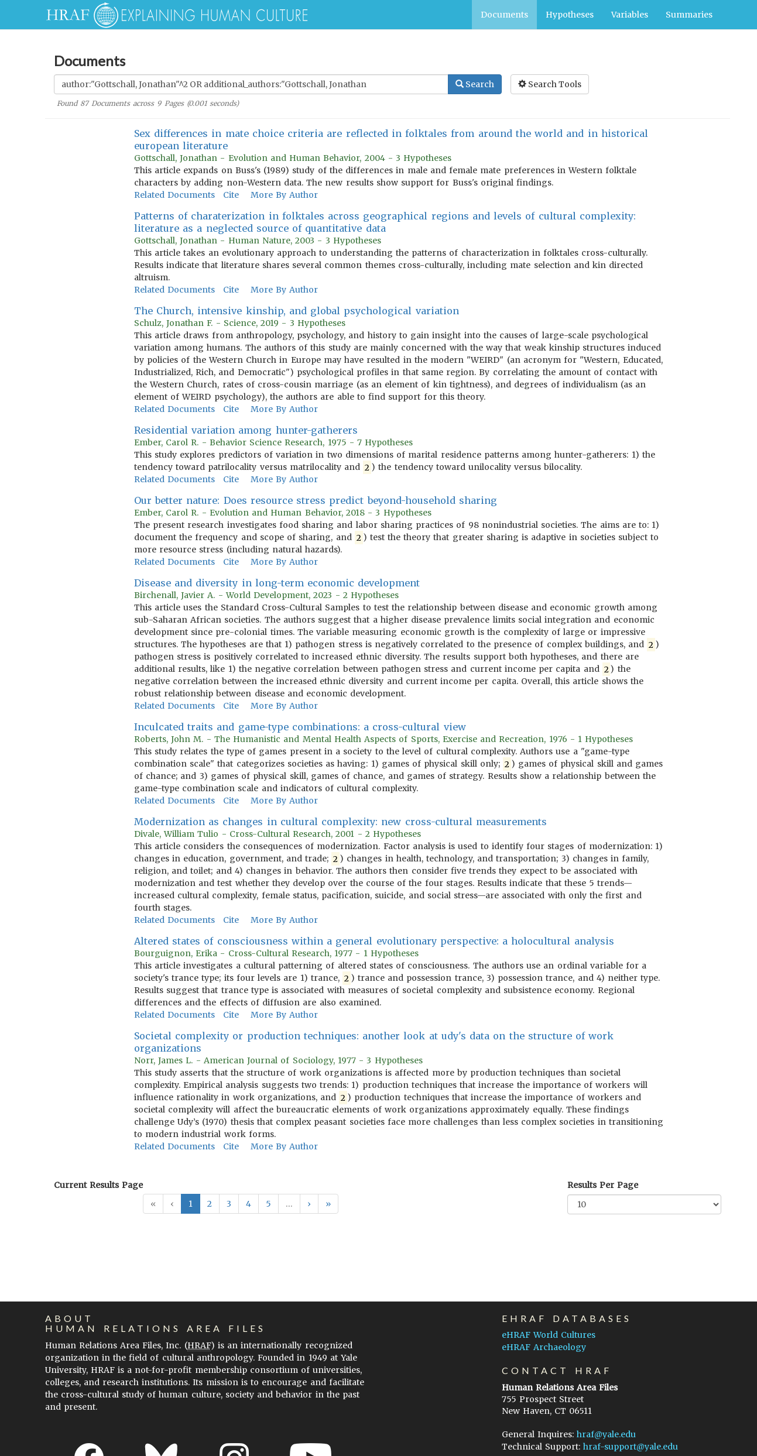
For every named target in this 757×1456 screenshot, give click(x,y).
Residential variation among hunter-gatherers (246, 430)
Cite (231, 195)
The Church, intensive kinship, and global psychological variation (296, 311)
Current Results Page (98, 1185)
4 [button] (248, 1204)
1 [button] (191, 1204)
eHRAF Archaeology (544, 1347)
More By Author (284, 195)
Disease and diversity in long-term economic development (277, 583)
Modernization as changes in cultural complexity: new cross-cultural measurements (340, 821)
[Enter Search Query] (251, 84)
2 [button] (209, 1204)
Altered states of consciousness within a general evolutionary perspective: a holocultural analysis (374, 941)
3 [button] (229, 1204)
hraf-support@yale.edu (630, 1446)
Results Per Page (602, 1185)
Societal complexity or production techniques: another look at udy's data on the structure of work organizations (374, 1042)
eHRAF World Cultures (548, 1335)
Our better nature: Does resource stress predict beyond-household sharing (315, 500)
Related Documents (174, 195)
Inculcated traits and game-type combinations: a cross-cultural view (300, 727)
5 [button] (268, 1204)
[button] (309, 1204)
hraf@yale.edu (606, 1434)
